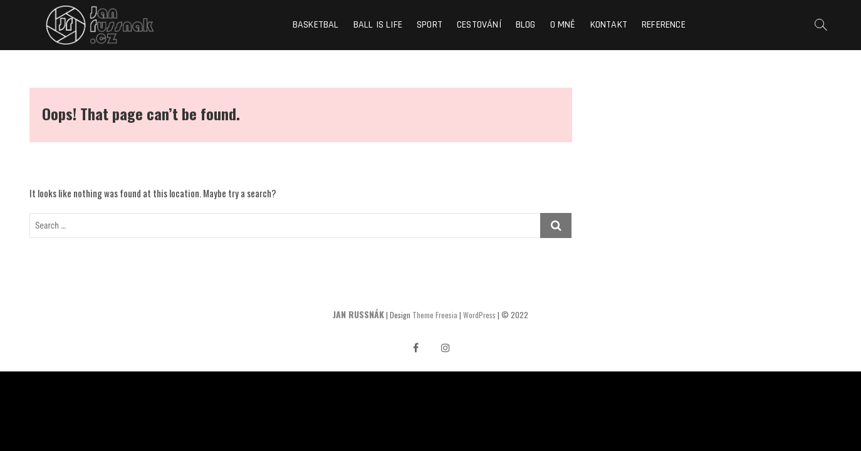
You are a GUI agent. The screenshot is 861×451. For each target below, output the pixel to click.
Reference (664, 24)
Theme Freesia (434, 314)
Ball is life (377, 24)
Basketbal (316, 24)
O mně (563, 24)
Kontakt (608, 24)
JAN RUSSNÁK (358, 314)
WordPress (479, 314)
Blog (526, 24)
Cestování (479, 24)
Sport (429, 24)
